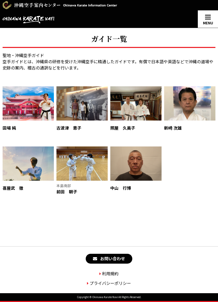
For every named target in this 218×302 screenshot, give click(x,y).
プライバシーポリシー (110, 283)
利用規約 (110, 273)
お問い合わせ (112, 258)
